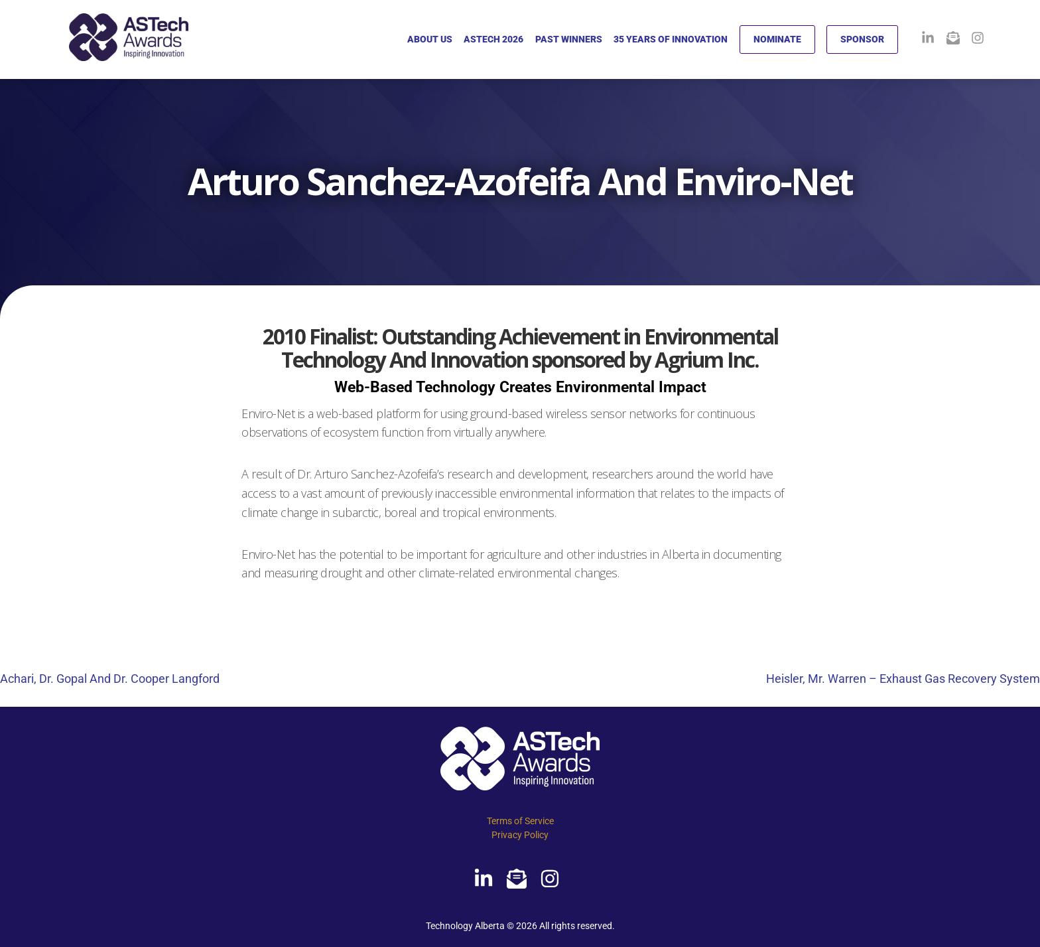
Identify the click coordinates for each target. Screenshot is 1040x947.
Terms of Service (520, 821)
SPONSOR (862, 39)
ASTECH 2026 (493, 39)
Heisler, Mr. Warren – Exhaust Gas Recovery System (903, 679)
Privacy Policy (520, 835)
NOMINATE (777, 39)
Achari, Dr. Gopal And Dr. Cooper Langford (110, 679)
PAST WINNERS (568, 39)
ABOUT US (429, 39)
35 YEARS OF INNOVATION (671, 39)
